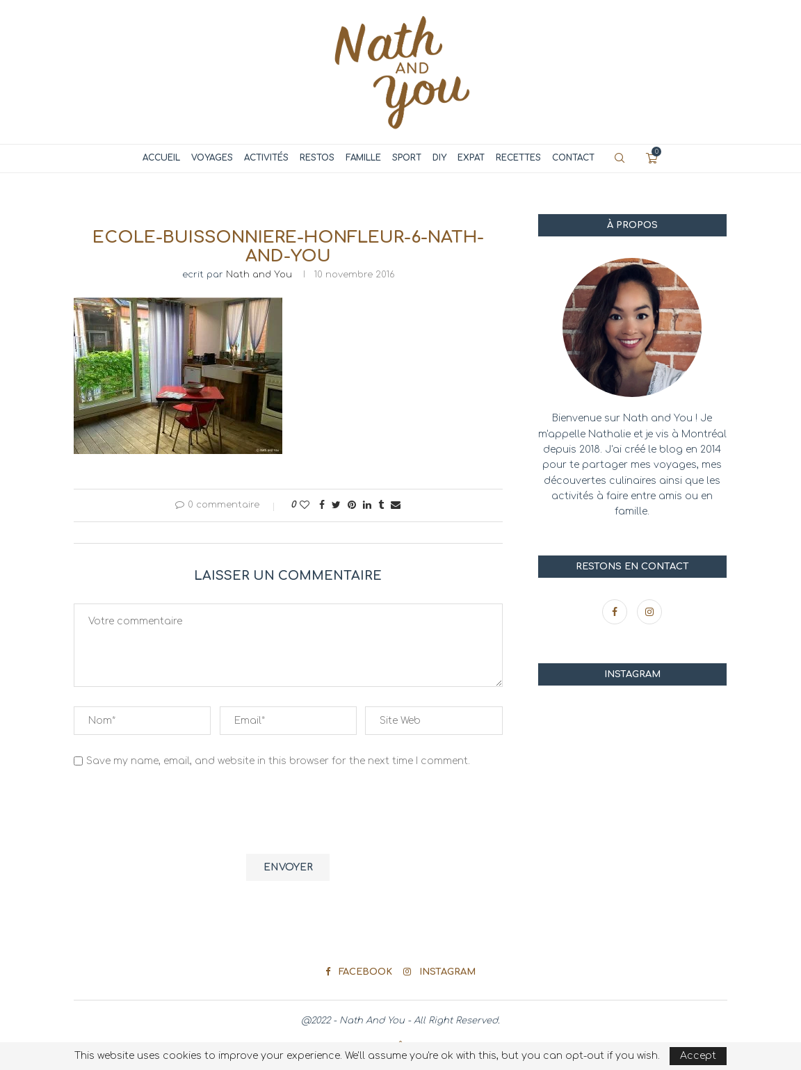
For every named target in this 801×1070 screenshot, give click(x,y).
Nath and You (259, 274)
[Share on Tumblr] (381, 505)
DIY (439, 158)
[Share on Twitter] (336, 505)
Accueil (161, 158)
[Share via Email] (395, 505)
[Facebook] (616, 612)
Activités (266, 158)
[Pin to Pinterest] (352, 505)
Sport (406, 158)
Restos (317, 158)
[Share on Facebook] (322, 505)
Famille (363, 158)
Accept (698, 1056)
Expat (471, 158)
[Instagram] (649, 612)
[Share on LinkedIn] (367, 505)
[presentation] (179, 813)
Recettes (518, 158)
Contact (573, 158)
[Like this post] (304, 505)
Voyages (212, 158)
